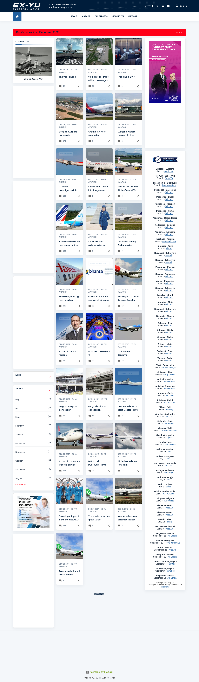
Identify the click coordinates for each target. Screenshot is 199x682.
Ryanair (168, 255)
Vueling (169, 409)
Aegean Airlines (169, 185)
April (17, 408)
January (19, 434)
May (17, 399)
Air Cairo (169, 395)
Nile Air (169, 248)
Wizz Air (169, 290)
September (20, 469)
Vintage (86, 16)
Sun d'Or (169, 178)
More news (99, 594)
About (74, 16)
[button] (79, 86)
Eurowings (168, 473)
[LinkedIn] (163, 6)
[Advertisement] (33, 132)
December (20, 443)
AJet (169, 451)
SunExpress (169, 381)
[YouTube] (168, 6)
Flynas (170, 437)
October (19, 461)
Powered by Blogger (99, 672)
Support (132, 16)
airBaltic (171, 571)
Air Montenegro (169, 367)
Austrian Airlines (169, 430)
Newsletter (118, 16)
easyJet (170, 564)
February (19, 426)
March (18, 417)
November (20, 452)
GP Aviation (169, 402)
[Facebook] (152, 6)
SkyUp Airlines (168, 374)
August (18, 478)
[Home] (17, 16)
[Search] (177, 6)
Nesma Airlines (169, 241)
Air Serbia (168, 171)
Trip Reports (100, 16)
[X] (157, 6)
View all (180, 33)
